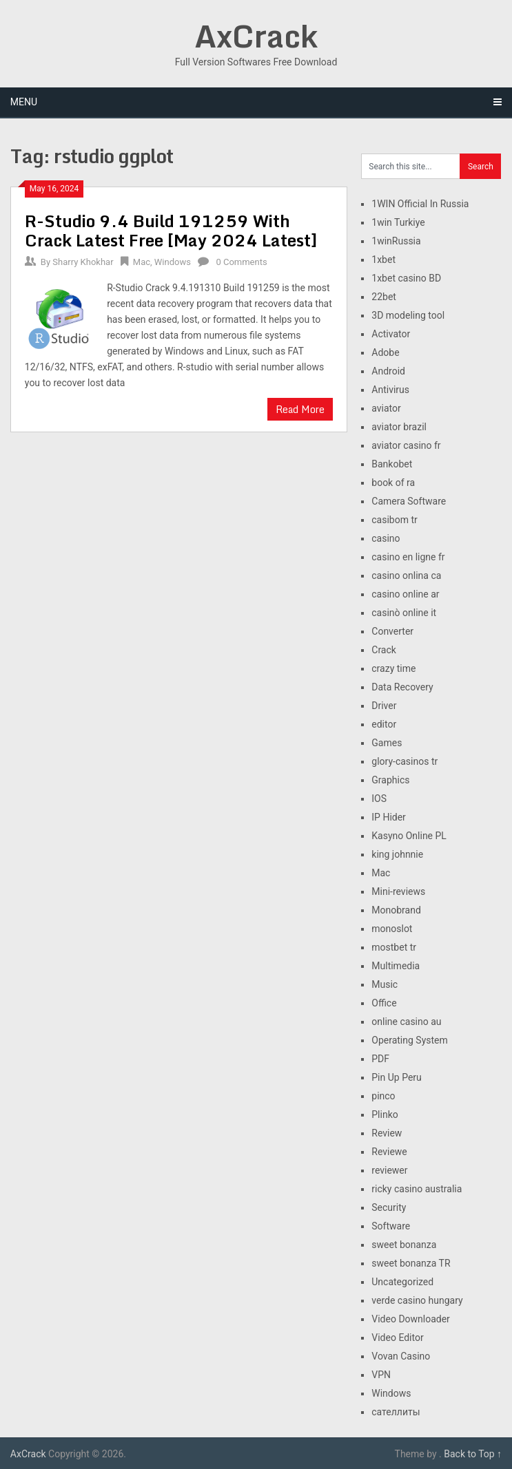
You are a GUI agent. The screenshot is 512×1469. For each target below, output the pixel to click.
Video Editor (397, 1337)
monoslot (391, 928)
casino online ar (405, 594)
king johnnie (397, 854)
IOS (379, 798)
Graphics (390, 779)
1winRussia (395, 240)
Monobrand (396, 910)
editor (383, 724)
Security (388, 1207)
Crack (383, 649)
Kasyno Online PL (409, 835)
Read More (300, 409)
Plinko (384, 1114)
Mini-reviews (398, 891)
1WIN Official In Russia (420, 203)
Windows (172, 262)
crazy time (393, 668)
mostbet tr (393, 947)
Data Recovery (402, 687)
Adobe (385, 352)
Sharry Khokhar (82, 262)
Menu (23, 101)
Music (384, 984)
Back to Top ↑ (473, 1453)
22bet (383, 296)
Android (388, 371)
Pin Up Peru (396, 1077)
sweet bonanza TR (410, 1263)
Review (386, 1133)
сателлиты (395, 1411)
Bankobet (391, 463)
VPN (381, 1374)
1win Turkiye (397, 222)
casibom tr (394, 519)
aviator (386, 408)
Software (390, 1226)
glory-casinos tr (404, 761)
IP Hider (388, 817)
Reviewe (389, 1151)
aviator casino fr (405, 445)
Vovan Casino (400, 1356)
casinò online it (403, 612)
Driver (383, 705)
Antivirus (390, 389)
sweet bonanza (403, 1244)
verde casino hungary (416, 1300)
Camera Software (408, 501)
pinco (383, 1095)
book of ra (393, 482)
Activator (390, 333)
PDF (380, 1058)
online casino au (406, 1021)
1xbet (383, 259)
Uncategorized (402, 1281)
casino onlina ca (406, 575)
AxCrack (256, 36)
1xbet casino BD (406, 278)
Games (386, 742)
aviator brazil (399, 426)
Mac (141, 262)
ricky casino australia (416, 1188)
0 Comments (241, 262)
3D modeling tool (407, 315)
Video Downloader (410, 1318)
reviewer (389, 1170)
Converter (392, 631)
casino (385, 538)
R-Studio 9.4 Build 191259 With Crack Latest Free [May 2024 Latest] (171, 230)
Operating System (409, 1040)
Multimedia (395, 965)
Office (383, 1002)
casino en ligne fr (407, 556)
